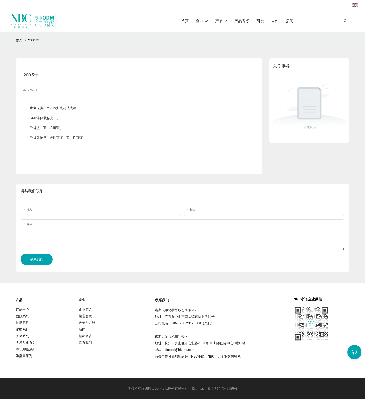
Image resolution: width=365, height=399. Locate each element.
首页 (19, 40)
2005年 (33, 40)
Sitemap (198, 388)
